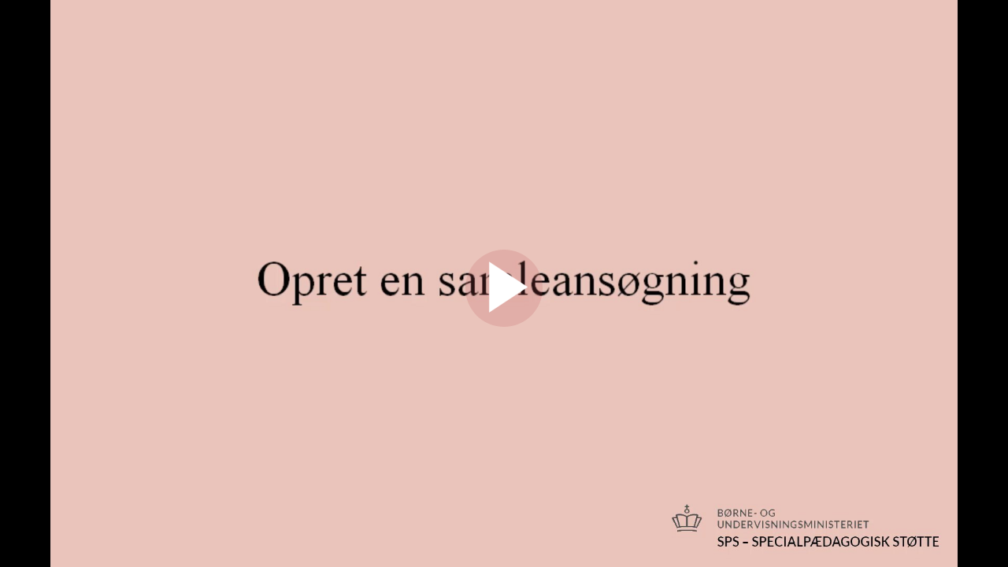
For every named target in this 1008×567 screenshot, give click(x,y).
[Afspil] (504, 323)
